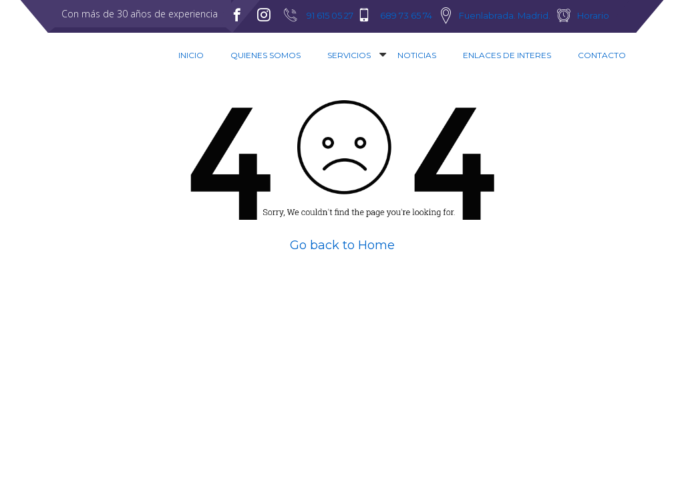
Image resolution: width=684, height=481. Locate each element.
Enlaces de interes (507, 55)
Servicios (349, 55)
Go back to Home (342, 245)
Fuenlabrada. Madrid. (504, 15)
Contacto (602, 55)
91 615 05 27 (330, 15)
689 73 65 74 (406, 15)
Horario (593, 15)
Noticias (416, 55)
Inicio (191, 55)
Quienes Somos (265, 55)
